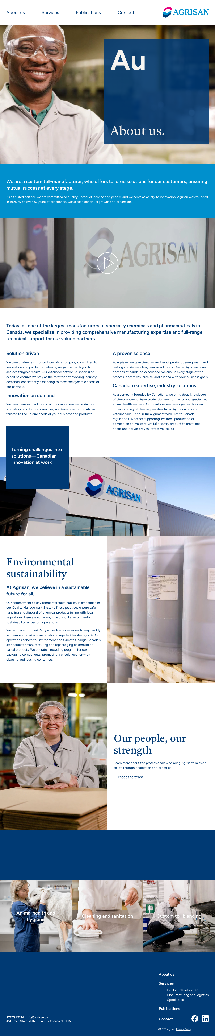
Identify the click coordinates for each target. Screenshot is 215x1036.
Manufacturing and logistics (188, 995)
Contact (126, 12)
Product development (183, 990)
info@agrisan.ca (37, 1017)
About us (15, 12)
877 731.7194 (15, 1017)
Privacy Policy (183, 1029)
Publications (88, 12)
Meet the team (130, 777)
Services (50, 12)
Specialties (175, 1000)
